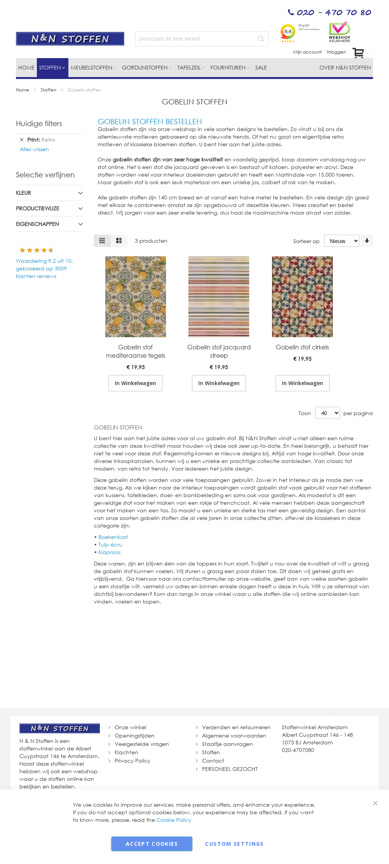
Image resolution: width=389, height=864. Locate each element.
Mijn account (307, 52)
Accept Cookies (152, 843)
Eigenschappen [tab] (37, 224)
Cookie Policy (174, 820)
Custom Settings (234, 843)
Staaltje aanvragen (227, 744)
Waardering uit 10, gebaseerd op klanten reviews (44, 268)
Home (23, 90)
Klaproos (109, 552)
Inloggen (336, 52)
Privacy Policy (132, 760)
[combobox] (202, 38)
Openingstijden (135, 735)
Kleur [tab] (23, 193)
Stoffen (49, 90)
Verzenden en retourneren (236, 727)
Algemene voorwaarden (234, 735)
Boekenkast (113, 537)
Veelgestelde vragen (142, 744)
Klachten (126, 752)
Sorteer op (306, 241)
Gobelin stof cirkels (302, 347)
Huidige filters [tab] (39, 123)
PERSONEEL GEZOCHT (230, 769)
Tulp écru (110, 544)
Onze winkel (130, 727)
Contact (213, 760)
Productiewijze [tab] (37, 208)
